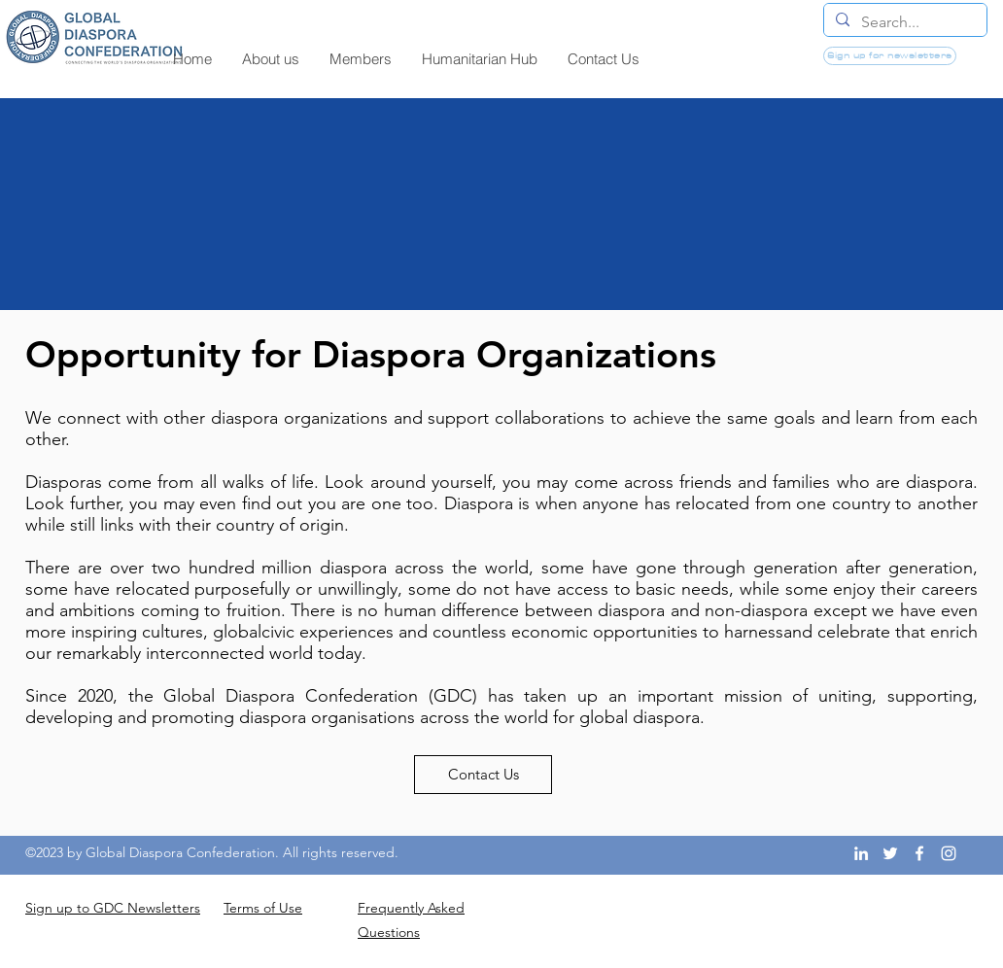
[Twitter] (890, 853)
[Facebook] (919, 853)
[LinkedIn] (861, 853)
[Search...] (903, 22)
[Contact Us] (483, 774)
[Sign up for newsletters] (889, 56)
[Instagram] (948, 853)
